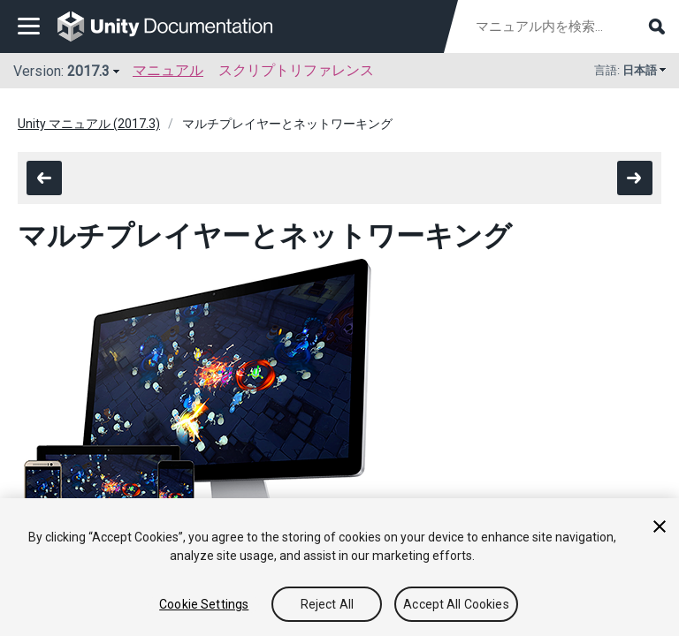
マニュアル (168, 70)
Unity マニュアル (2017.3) (89, 124)
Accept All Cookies (456, 604)
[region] (339, 567)
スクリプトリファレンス (296, 70)
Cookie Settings (203, 604)
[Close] (659, 526)
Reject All (327, 604)
